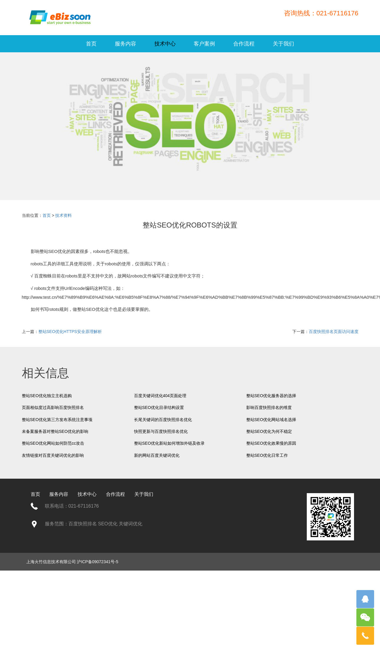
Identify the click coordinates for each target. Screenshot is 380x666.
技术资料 (63, 215)
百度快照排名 (83, 523)
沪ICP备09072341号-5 (97, 561)
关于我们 (283, 44)
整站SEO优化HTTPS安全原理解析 (70, 331)
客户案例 (204, 44)
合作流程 (244, 44)
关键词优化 (130, 523)
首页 (91, 44)
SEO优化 (57, 251)
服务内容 (125, 44)
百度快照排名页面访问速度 (333, 331)
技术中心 (165, 44)
